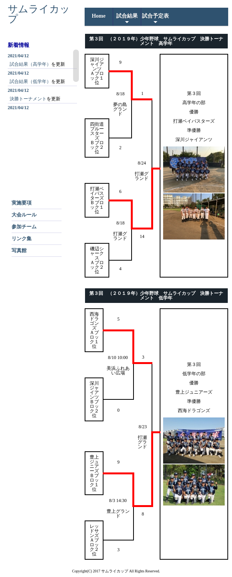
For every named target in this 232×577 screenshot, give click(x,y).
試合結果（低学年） (30, 81)
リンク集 (22, 238)
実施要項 (22, 203)
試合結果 (127, 19)
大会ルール (24, 215)
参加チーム (24, 226)
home (98, 16)
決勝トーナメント (28, 98)
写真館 (19, 250)
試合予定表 (155, 19)
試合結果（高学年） (30, 64)
